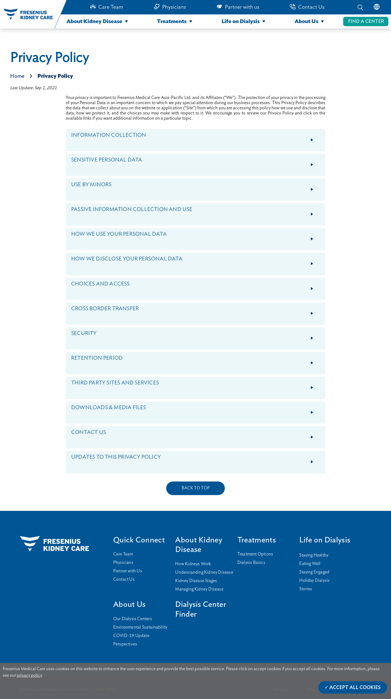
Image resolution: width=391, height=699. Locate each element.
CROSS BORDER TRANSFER (197, 311)
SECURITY (197, 336)
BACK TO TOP (196, 488)
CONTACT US (197, 435)
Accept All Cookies (355, 687)
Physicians (174, 7)
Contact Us (311, 7)
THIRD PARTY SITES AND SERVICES (197, 385)
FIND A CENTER (366, 21)
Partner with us (242, 7)
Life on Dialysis (241, 21)
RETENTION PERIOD (197, 360)
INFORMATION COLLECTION (197, 137)
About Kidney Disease (94, 21)
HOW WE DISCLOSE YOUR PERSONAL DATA (197, 261)
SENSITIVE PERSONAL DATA (197, 162)
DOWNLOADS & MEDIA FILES (197, 410)
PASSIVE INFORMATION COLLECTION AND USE (197, 212)
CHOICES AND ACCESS (197, 286)
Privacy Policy (55, 76)
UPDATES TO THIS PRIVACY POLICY (197, 459)
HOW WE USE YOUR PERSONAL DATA (197, 236)
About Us (306, 21)
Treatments (172, 21)
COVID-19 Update (131, 635)
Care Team (110, 7)
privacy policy (29, 675)
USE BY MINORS (197, 187)
